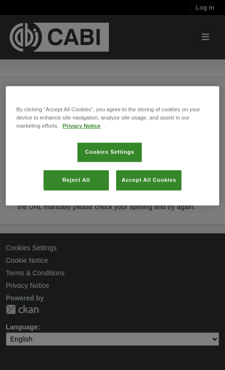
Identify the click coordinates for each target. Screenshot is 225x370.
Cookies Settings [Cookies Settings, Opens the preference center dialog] (109, 173)
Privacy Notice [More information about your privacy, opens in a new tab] (81, 147)
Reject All (76, 201)
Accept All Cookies (148, 201)
